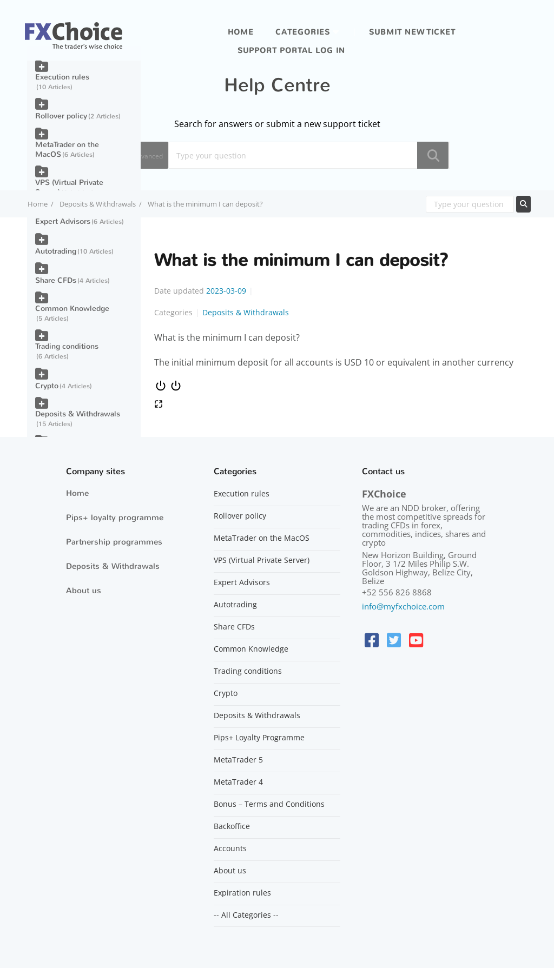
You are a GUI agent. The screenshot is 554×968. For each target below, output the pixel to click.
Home (241, 32)
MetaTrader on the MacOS (67, 150)
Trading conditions (66, 346)
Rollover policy (61, 116)
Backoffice (232, 826)
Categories (302, 32)
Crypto (46, 386)
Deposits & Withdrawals (98, 204)
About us (83, 590)
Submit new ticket (412, 32)
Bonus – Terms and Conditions (269, 804)
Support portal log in (291, 50)
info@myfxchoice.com (403, 606)
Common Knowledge (72, 308)
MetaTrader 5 (238, 759)
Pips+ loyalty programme (114, 517)
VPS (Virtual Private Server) (69, 187)
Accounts (230, 848)
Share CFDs (55, 280)
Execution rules (62, 77)
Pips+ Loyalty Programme (259, 737)
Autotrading (55, 251)
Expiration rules (242, 893)
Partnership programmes (114, 541)
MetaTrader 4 (238, 782)
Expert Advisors (62, 221)
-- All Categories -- (246, 915)
